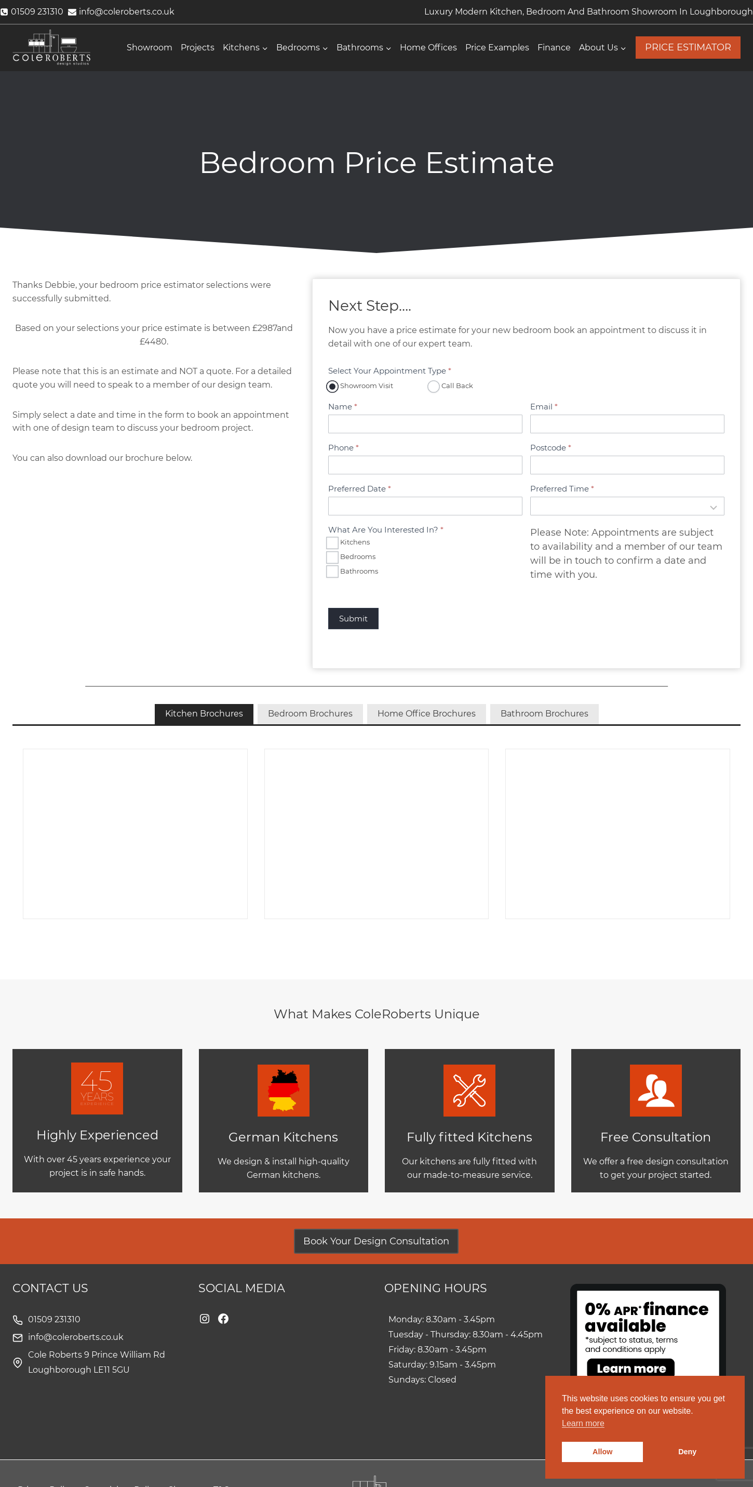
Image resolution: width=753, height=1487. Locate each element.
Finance (554, 47)
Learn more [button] (583, 1423)
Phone (343, 448)
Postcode (550, 448)
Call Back (451, 386)
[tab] (204, 714)
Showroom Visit (360, 386)
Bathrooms (353, 571)
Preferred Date (359, 489)
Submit (353, 618)
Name (342, 406)
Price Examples (497, 47)
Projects (197, 47)
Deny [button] (687, 1452)
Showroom (149, 47)
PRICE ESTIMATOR (688, 47)
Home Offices (428, 47)
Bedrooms (351, 557)
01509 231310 (54, 1319)
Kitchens (349, 542)
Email (544, 406)
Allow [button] (602, 1452)
